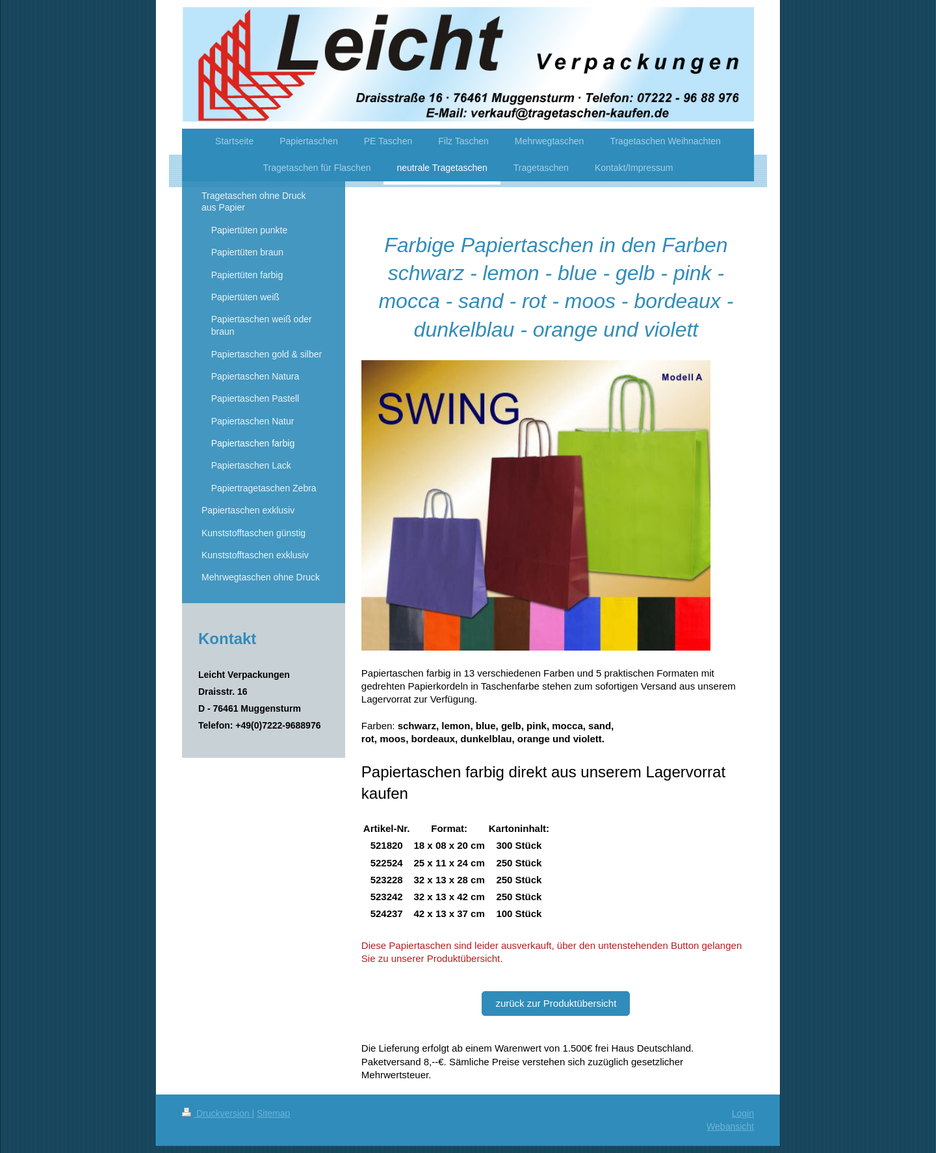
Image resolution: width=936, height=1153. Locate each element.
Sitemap (273, 1113)
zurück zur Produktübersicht (555, 1003)
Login (743, 1113)
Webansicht (730, 1126)
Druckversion (217, 1113)
